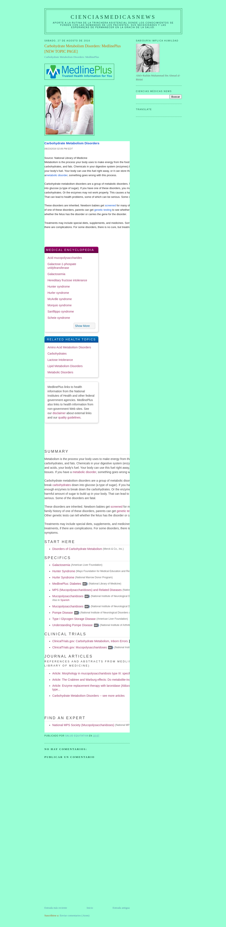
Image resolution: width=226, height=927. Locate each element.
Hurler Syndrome (63, 577)
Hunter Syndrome (63, 571)
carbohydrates (61, 485)
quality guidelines (69, 417)
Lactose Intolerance (60, 359)
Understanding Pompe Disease (72, 625)
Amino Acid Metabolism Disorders (69, 347)
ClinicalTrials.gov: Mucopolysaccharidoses (79, 647)
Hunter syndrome (59, 286)
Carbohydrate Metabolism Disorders (72, 143)
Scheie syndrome (59, 317)
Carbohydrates (57, 353)
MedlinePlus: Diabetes (66, 583)
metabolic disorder (57, 175)
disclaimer (59, 413)
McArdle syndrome (60, 299)
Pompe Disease (62, 612)
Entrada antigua (121, 907)
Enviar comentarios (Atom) (74, 915)
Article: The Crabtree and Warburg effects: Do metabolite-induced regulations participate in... (112, 679)
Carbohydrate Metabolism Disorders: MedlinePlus (71, 57)
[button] (84, 326)
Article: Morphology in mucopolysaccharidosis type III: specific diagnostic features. (105, 673)
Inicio (90, 907)
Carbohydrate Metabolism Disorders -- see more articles (88, 695)
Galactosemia (56, 274)
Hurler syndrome (58, 292)
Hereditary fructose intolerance (67, 280)
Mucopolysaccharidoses (67, 596)
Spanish (65, 600)
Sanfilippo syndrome (61, 311)
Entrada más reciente (55, 907)
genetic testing (102, 209)
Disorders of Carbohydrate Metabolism (77, 549)
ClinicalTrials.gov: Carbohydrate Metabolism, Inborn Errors (90, 641)
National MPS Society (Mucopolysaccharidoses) (83, 725)
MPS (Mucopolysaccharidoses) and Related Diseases (87, 590)
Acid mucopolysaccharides (65, 257)
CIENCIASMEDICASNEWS (113, 17)
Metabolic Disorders (60, 372)
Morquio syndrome (60, 305)
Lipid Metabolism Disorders (65, 366)
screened (110, 205)
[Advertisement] (75, 877)
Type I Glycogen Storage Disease (74, 618)
